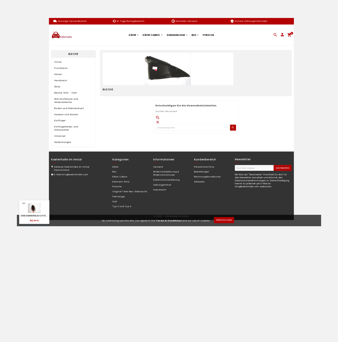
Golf (114, 201)
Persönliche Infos (204, 166)
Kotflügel (60, 120)
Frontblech (61, 68)
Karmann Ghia (120, 181)
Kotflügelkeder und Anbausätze (66, 128)
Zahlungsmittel (162, 184)
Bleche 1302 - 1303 (65, 92)
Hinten (58, 74)
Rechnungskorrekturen (207, 176)
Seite (57, 86)
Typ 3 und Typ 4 (122, 206)
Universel (60, 136)
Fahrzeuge (118, 196)
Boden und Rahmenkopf (69, 108)
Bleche (73, 54)
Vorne (58, 62)
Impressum (159, 189)
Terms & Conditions (169, 220)
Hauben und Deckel (66, 114)
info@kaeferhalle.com (75, 174)
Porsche (117, 186)
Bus (114, 171)
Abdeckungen (62, 142)
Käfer (115, 166)
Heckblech (60, 80)
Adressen (199, 181)
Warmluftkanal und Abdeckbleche (66, 101)
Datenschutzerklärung (166, 179)
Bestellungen (201, 171)
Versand (158, 166)
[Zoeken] (193, 128)
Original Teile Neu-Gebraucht (129, 191)
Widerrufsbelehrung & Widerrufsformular (166, 173)
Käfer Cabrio (119, 176)
